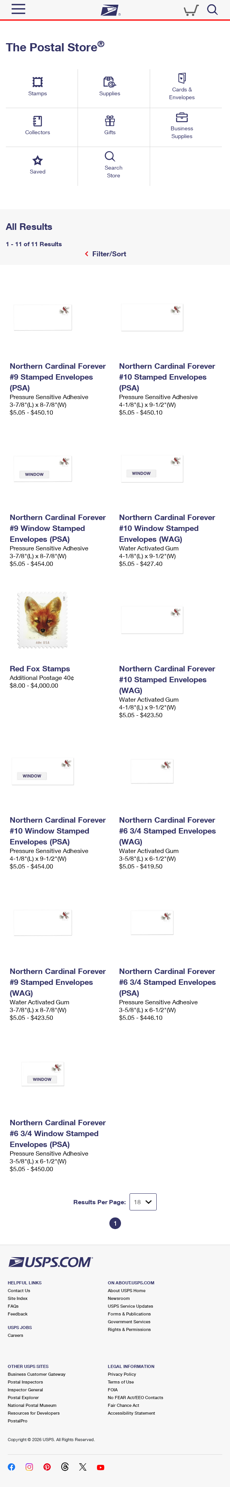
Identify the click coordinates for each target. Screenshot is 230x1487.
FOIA (113, 1389)
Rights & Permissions (129, 1329)
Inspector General (25, 1389)
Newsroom (119, 1298)
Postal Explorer (23, 1397)
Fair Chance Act (123, 1405)
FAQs (13, 1305)
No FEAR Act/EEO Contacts (135, 1397)
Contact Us (19, 1290)
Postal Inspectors (25, 1381)
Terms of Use (121, 1381)
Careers (15, 1335)
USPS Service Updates (130, 1305)
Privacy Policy (122, 1374)
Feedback (18, 1313)
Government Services (129, 1321)
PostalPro (18, 1420)
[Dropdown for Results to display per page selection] (143, 1201)
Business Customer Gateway (37, 1374)
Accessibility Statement (131, 1412)
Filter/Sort (108, 253)
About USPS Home (126, 1290)
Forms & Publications (129, 1313)
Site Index (18, 1298)
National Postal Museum (32, 1405)
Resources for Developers (34, 1412)
